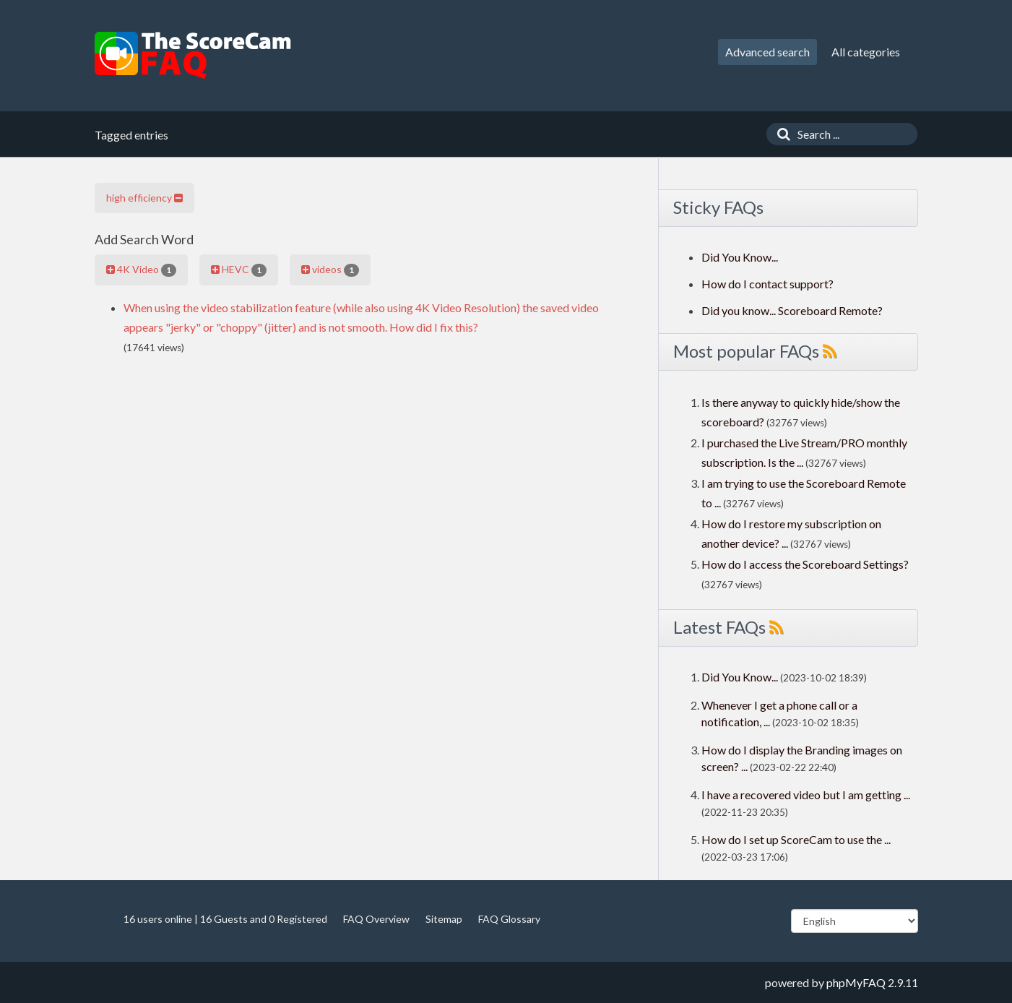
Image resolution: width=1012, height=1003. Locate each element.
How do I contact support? (767, 283)
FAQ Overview (376, 919)
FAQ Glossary (509, 919)
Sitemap (443, 919)
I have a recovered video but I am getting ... (805, 794)
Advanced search (767, 52)
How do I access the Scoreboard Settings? (805, 564)
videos (330, 269)
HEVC (239, 269)
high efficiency (144, 197)
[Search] (780, 134)
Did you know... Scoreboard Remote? (792, 310)
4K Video (141, 269)
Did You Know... (739, 257)
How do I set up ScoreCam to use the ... (796, 839)
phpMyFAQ (856, 982)
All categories (865, 52)
